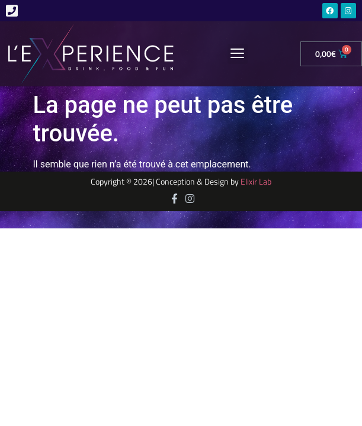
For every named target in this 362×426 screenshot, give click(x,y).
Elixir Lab (256, 181)
